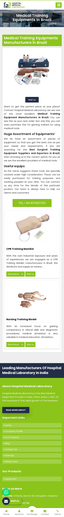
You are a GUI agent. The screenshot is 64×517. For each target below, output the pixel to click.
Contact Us (10, 449)
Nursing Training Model (21, 319)
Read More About (16, 410)
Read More (15, 274)
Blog (6, 443)
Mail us (32, 99)
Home (7, 425)
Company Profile (13, 431)
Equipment (10, 478)
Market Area (11, 461)
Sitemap (9, 455)
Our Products (11, 437)
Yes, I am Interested (32, 203)
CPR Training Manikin (20, 249)
